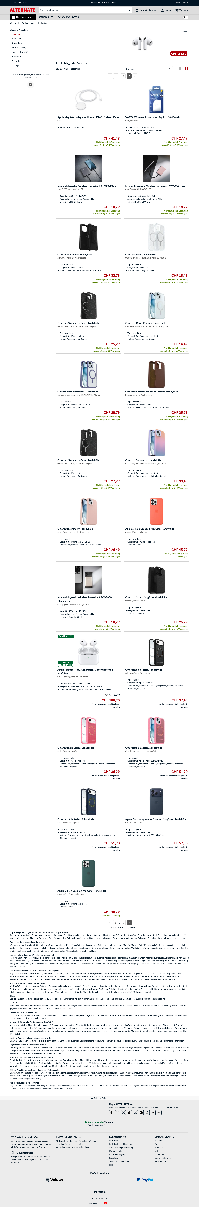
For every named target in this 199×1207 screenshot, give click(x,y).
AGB (156, 1151)
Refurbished (45, 17)
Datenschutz (160, 1154)
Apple (17, 23)
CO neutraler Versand (19, 2)
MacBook (19, 1005)
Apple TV (16, 38)
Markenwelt (160, 1147)
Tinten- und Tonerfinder (119, 1161)
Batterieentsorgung (117, 1154)
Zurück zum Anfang (99, 1098)
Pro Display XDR (20, 52)
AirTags (15, 65)
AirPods (16, 60)
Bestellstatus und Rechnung (121, 1144)
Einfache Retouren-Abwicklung (103, 3)
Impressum (99, 1191)
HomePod (17, 56)
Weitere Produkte (29, 23)
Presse (157, 1144)
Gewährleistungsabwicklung (121, 1147)
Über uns (158, 1140)
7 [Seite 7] (129, 76)
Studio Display (19, 47)
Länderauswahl (99, 1198)
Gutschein (113, 1158)
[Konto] (167, 10)
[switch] (185, 17)
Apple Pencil (18, 43)
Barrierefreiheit (161, 1161)
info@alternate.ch (63, 1147)
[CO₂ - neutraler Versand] (99, 1122)
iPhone (17, 999)
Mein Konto (114, 1140)
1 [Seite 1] (115, 76)
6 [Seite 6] (123, 76)
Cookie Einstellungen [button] (163, 1158)
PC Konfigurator (116, 1151)
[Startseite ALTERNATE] (22, 9)
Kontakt (186, 3)
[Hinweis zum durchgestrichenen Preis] (106, 695)
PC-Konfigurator (68, 17)
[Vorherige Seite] (110, 76)
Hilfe (178, 3)
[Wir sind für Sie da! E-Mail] (76, 1137)
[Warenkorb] (182, 10)
